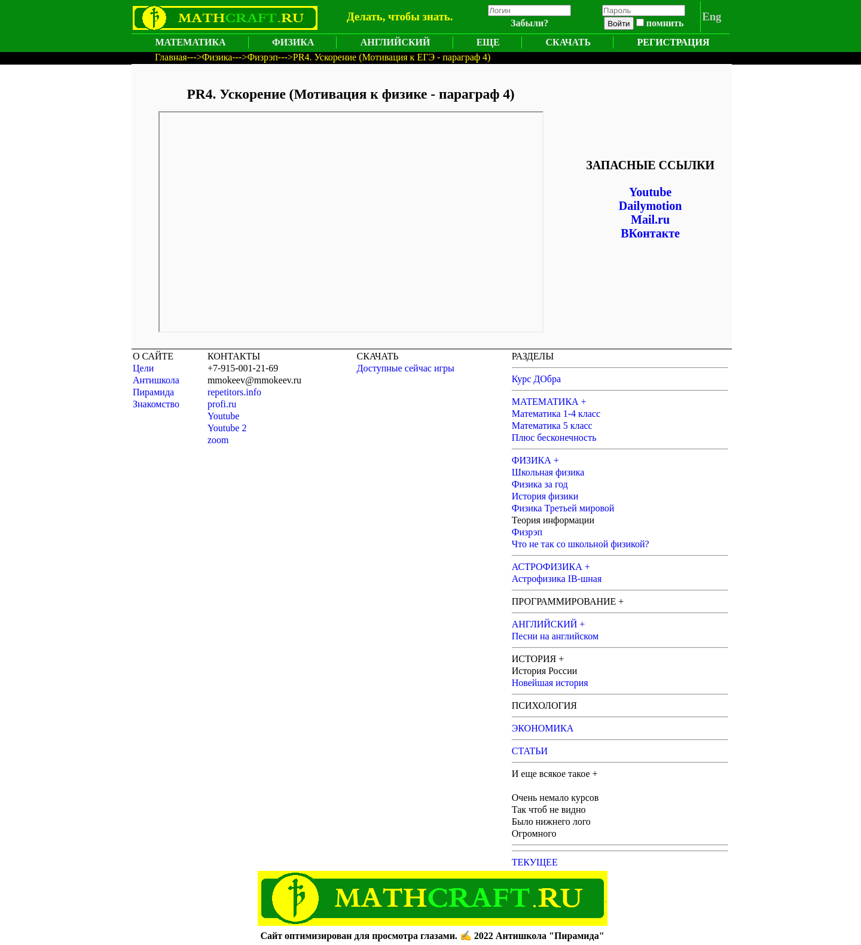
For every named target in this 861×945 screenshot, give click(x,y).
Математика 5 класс (552, 425)
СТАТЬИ (530, 751)
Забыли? (529, 23)
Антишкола (156, 380)
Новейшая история (550, 683)
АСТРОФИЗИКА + (551, 567)
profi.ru (221, 404)
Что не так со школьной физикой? (580, 544)
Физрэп (527, 532)
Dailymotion (650, 205)
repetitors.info (234, 392)
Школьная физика (548, 472)
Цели (143, 368)
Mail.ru (650, 219)
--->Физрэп (254, 57)
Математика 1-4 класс (556, 414)
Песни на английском (555, 636)
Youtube (650, 192)
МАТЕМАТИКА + (549, 402)
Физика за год (540, 484)
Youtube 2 (227, 428)
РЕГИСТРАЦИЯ (673, 42)
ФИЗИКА (293, 42)
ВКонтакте (650, 233)
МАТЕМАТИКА (190, 42)
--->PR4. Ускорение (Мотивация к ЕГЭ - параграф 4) (384, 57)
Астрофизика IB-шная (557, 579)
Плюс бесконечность (554, 437)
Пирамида (153, 392)
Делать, (366, 16)
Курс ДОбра (536, 379)
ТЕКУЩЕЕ (535, 862)
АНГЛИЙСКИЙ (395, 42)
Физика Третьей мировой (563, 508)
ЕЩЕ (488, 42)
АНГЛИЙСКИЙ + (548, 624)
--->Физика (210, 57)
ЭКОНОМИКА (543, 728)
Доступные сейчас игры (405, 368)
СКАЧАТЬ (568, 42)
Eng (711, 16)
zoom (218, 440)
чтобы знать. (420, 16)
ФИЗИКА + (535, 460)
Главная (171, 57)
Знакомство (156, 404)
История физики (545, 496)
